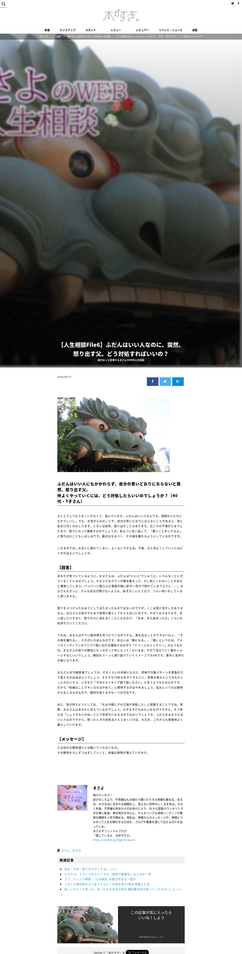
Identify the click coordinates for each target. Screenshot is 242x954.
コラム (65, 850)
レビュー (116, 30)
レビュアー (142, 30)
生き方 (76, 850)
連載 (194, 30)
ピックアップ (67, 30)
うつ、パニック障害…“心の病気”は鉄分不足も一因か (100, 879)
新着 (47, 30)
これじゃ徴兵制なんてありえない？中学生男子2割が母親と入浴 (107, 884)
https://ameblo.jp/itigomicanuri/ (114, 840)
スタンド (90, 30)
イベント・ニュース (170, 30)
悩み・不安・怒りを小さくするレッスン (91, 869)
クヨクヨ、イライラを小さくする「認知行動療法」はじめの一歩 (107, 874)
